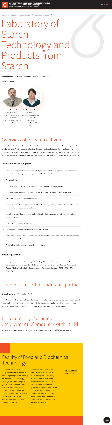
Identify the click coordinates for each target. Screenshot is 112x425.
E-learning (97, 398)
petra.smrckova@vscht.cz (41, 96)
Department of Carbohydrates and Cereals (17, 15)
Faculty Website (99, 346)
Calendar (79, 405)
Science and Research (43, 15)
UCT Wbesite (98, 350)
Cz (102, 4)
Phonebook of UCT (83, 409)
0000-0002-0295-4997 (19, 101)
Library (78, 402)
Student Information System (101, 403)
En (107, 4)
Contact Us (80, 398)
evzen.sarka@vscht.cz (15, 96)
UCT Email (97, 408)
